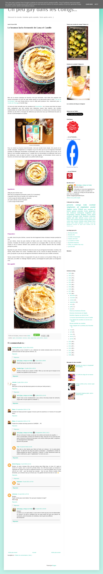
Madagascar (70, 224)
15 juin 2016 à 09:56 (40, 360)
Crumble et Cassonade (74, 236)
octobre (72, 300)
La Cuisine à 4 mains (73, 240)
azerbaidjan (87, 222)
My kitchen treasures (73, 242)
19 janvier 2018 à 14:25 (26, 446)
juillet (71, 306)
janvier (72, 338)
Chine (81, 209)
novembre (72, 297)
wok (73, 218)
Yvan (18, 446)
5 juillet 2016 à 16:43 (40, 395)
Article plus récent (12, 552)
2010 (70, 352)
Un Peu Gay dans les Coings (73, 139)
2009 (70, 355)
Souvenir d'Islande (79, 221)
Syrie (84, 224)
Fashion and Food (72, 238)
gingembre (92, 211)
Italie (81, 216)
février (71, 336)
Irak (94, 224)
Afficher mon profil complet (73, 198)
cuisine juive (70, 221)
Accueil (34, 552)
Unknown (19, 481)
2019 (70, 286)
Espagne (81, 219)
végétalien (85, 207)
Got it (96, 4)
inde (86, 205)
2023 (70, 278)
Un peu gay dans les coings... (42, 9)
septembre (73, 302)
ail (78, 207)
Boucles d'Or (71, 234)
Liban (29, 338)
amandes (80, 211)
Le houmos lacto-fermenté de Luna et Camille (81, 317)
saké (72, 223)
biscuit (69, 211)
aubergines (81, 213)
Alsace (69, 219)
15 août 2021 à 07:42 (23, 494)
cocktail (92, 205)
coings (79, 205)
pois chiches (40, 338)
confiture (70, 216)
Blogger (54, 565)
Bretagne (76, 216)
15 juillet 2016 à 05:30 (30, 368)
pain (94, 213)
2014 (70, 343)
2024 (70, 275)
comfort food (92, 218)
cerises (86, 218)
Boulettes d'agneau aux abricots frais (79, 315)
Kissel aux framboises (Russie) (77, 310)
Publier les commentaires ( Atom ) (23, 555)
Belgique (84, 214)
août (71, 304)
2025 (70, 273)
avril (71, 332)
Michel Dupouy (16, 464)
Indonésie (92, 216)
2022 (70, 280)
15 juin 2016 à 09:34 (28, 347)
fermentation (38, 106)
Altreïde (14, 382)
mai (71, 329)
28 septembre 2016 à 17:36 (23, 409)
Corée (86, 211)
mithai (86, 221)
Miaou (14, 409)
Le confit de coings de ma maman (84, 374)
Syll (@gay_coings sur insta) (24, 360)
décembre (72, 295)
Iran (68, 213)
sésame (45, 338)
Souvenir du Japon (78, 224)
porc (86, 209)
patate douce (92, 219)
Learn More (89, 4)
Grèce (89, 214)
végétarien (72, 207)
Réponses (16, 357)
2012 (70, 348)
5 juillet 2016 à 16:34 (22, 382)
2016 (70, 293)
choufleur (88, 224)
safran (72, 219)
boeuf (93, 214)
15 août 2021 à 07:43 (28, 481)
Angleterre (89, 213)
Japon (70, 209)
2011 (70, 350)
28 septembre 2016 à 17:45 (23, 421)
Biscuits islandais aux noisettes (77, 323)
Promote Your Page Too (72, 167)
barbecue (73, 213)
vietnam (81, 218)
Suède (76, 223)
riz (94, 209)
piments (71, 205)
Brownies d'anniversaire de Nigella (78, 313)
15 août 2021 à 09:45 (40, 508)
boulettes (86, 216)
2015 (70, 341)
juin (71, 309)
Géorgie (86, 219)
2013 (70, 346)
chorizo (69, 223)
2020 (70, 284)
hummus (25, 338)
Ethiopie (90, 221)
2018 (70, 289)
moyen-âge (92, 222)
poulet (92, 207)
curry (75, 209)
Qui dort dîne (71, 246)
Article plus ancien (56, 552)
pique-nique (34, 338)
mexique (91, 209)
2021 (70, 282)
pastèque (81, 223)
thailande (76, 219)
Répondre (14, 354)
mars (71, 334)
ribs (92, 224)
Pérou (93, 221)
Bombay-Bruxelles (17, 347)
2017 (70, 291)
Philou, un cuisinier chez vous (75, 244)
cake (77, 218)
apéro (14, 338)
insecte (71, 226)
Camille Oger (20, 368)
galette (69, 218)
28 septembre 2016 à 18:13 (42, 432)
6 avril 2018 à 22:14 (26, 464)
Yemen (68, 226)
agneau (74, 211)
